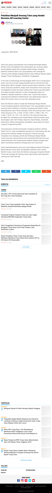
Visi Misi (16, 486)
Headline (25, 7)
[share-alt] (5, 171)
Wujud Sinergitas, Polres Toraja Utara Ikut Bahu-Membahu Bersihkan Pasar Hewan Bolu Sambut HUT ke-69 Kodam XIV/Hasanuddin (20, 238)
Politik (3, 472)
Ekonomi (9, 7)
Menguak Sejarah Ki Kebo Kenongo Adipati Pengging (22, 408)
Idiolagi (43, 7)
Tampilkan (47, 184)
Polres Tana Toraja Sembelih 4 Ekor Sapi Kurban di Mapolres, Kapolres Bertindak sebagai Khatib (18, 205)
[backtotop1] (50, 491)
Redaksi (22, 486)
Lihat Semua (26, 247)
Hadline (20, 7)
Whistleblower (9, 486)
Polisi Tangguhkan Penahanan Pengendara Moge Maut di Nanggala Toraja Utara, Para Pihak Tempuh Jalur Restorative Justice (20, 227)
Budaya (3, 7)
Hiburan (31, 7)
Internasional (30, 470)
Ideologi (37, 7)
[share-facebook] (15, 171)
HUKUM (14, 7)
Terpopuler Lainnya (26, 460)
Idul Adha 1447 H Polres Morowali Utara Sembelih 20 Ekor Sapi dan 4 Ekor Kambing (19, 195)
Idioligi (49, 7)
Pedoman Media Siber (40, 486)
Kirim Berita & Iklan (26, 487)
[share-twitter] (26, 171)
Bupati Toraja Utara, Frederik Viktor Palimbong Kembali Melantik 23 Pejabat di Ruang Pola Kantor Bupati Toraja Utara (21, 452)
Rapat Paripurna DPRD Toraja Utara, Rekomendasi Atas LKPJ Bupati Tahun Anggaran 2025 (21, 441)
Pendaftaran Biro (29, 486)
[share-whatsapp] (36, 171)
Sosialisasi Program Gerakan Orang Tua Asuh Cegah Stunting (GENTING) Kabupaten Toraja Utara (19, 216)
